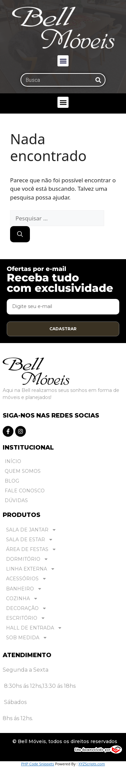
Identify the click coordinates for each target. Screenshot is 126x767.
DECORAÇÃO (26, 608)
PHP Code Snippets (37, 763)
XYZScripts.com (91, 763)
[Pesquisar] (98, 80)
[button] (63, 60)
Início (13, 461)
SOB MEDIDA (26, 637)
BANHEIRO (24, 588)
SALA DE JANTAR (31, 529)
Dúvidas (16, 500)
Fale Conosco (25, 491)
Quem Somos (23, 471)
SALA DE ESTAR (29, 539)
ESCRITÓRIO (25, 618)
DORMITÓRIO (27, 559)
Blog (12, 481)
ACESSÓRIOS (26, 578)
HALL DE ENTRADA (34, 628)
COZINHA (22, 598)
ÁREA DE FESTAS (31, 549)
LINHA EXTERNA (30, 569)
